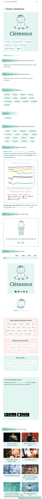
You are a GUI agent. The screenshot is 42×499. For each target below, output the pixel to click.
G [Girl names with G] (25, 344)
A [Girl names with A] (6, 344)
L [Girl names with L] (9, 347)
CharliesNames (23, 310)
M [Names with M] (12, 365)
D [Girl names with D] (15, 344)
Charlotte (24, 141)
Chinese (7, 94)
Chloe (30, 330)
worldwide (6, 209)
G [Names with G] (25, 361)
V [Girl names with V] (15, 351)
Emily (13, 330)
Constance (8, 134)
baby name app (21, 382)
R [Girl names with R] (28, 347)
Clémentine (33, 131)
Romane (15, 141)
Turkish (7, 105)
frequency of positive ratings (20, 151)
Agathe (32, 138)
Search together (24, 498)
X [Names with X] (22, 368)
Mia (33, 324)
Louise (17, 134)
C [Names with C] (12, 361)
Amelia (8, 327)
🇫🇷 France (7, 258)
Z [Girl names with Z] (28, 351)
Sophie (28, 324)
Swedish (34, 101)
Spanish (25, 101)
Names (16, 45)
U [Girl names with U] (12, 351)
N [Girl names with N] (15, 347)
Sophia (14, 324)
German (7, 98)
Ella (13, 327)
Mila (33, 327)
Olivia (32, 141)
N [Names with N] (15, 365)
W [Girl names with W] (19, 351)
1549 (19, 48)
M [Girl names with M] (12, 347)
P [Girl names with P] (22, 347)
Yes (18, 242)
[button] (10, 277)
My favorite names (34, 498)
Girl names (8, 41)
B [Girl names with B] (9, 344)
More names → (29, 334)
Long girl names (29, 41)
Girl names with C (17, 41)
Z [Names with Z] (28, 368)
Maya (24, 330)
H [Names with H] (28, 361)
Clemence (8, 118)
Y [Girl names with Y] (25, 351)
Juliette (7, 131)
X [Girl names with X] (22, 351)
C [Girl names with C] (12, 344)
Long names (8, 45)
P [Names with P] (22, 365)
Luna (16, 334)
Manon (8, 138)
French (30, 94)
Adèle (7, 141)
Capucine (23, 131)
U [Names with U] (12, 368)
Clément (24, 138)
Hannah (19, 330)
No (23, 242)
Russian (17, 101)
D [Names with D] (15, 361)
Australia (27, 207)
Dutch (15, 94)
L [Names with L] (9, 365)
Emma (18, 327)
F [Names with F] (22, 361)
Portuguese (8, 101)
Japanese (23, 98)
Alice (15, 131)
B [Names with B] (9, 361)
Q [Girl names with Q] (25, 347)
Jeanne (15, 138)
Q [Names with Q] (25, 365)
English (22, 94)
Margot (34, 134)
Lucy (21, 334)
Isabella (7, 330)
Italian (15, 98)
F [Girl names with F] (22, 344)
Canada (21, 207)
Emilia (8, 324)
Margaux (25, 134)
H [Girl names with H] (28, 344)
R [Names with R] (28, 365)
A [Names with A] (6, 361)
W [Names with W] (19, 368)
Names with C (23, 45)
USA (17, 207)
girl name (16, 55)
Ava (29, 327)
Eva (35, 330)
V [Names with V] (15, 368)
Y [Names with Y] (25, 368)
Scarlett (10, 334)
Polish (31, 98)
